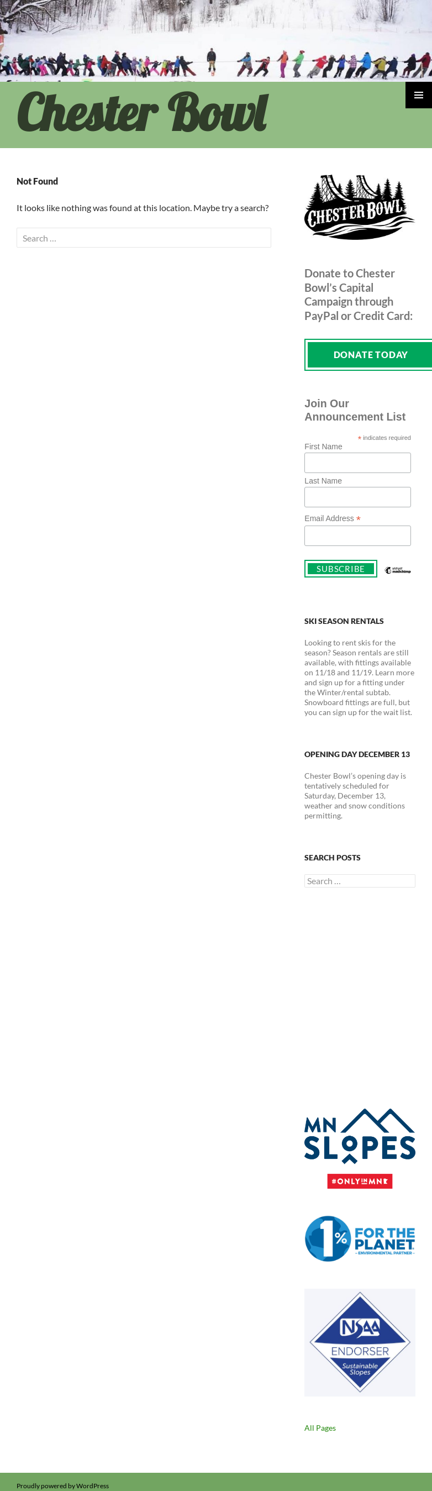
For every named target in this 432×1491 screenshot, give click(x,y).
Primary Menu (418, 95)
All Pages (320, 1427)
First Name (323, 446)
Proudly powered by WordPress (63, 1486)
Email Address (332, 518)
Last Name (323, 480)
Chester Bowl (141, 113)
